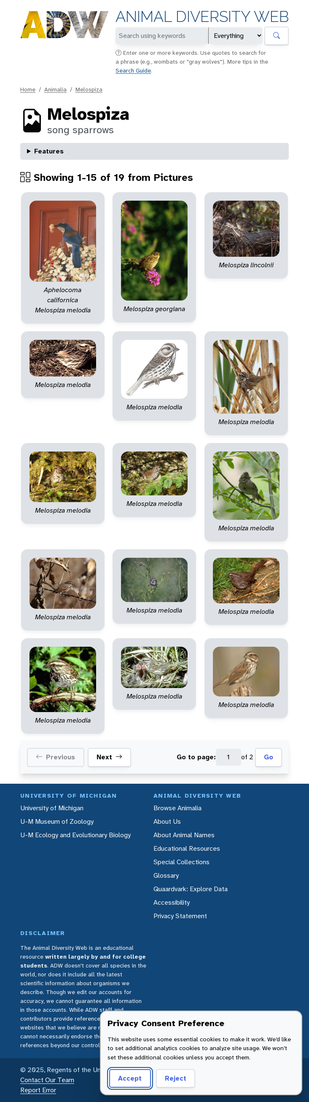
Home (27, 89)
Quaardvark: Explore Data (190, 888)
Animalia (55, 89)
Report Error (38, 1090)
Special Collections (181, 861)
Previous (55, 757)
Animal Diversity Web (202, 16)
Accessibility (171, 902)
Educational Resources (186, 848)
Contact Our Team (47, 1079)
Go (268, 757)
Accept (130, 1078)
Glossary (166, 875)
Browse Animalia (177, 808)
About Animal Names (184, 835)
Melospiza (88, 89)
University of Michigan (51, 808)
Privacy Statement (180, 915)
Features (49, 151)
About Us (167, 821)
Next (109, 757)
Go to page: (196, 757)
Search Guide (133, 70)
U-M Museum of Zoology (57, 821)
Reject (175, 1078)
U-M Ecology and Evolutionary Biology (75, 835)
